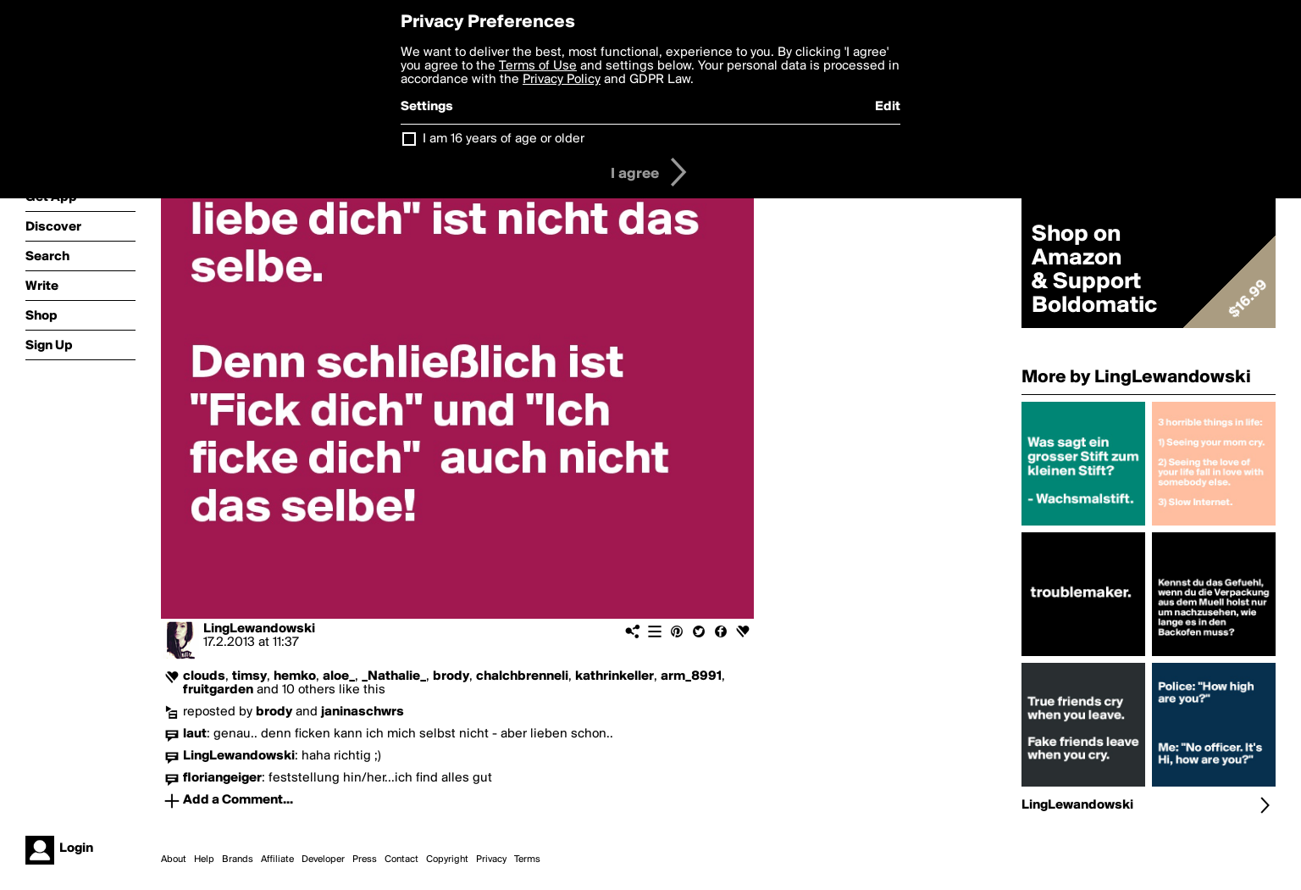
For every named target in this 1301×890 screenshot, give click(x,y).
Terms (527, 859)
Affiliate (277, 859)
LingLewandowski (259, 629)
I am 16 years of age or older (503, 139)
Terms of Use (538, 66)
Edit (887, 107)
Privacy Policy (562, 79)
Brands (237, 859)
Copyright (447, 859)
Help (204, 859)
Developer (323, 859)
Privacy (491, 859)
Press (364, 859)
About (173, 859)
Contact (401, 859)
